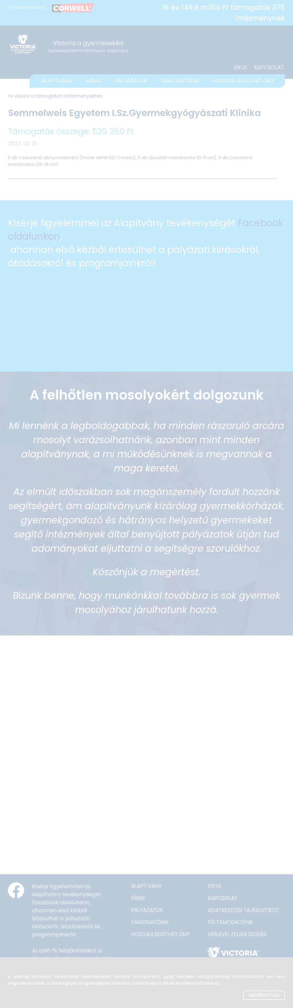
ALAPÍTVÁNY (57, 81)
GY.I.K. (241, 67)
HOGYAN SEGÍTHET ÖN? (243, 81)
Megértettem (264, 995)
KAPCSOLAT (269, 67)
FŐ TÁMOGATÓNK (230, 922)
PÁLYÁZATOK (131, 81)
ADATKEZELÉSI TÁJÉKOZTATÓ (243, 910)
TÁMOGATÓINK (180, 81)
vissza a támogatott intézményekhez (55, 96)
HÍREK (94, 81)
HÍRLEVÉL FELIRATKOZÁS (237, 934)
